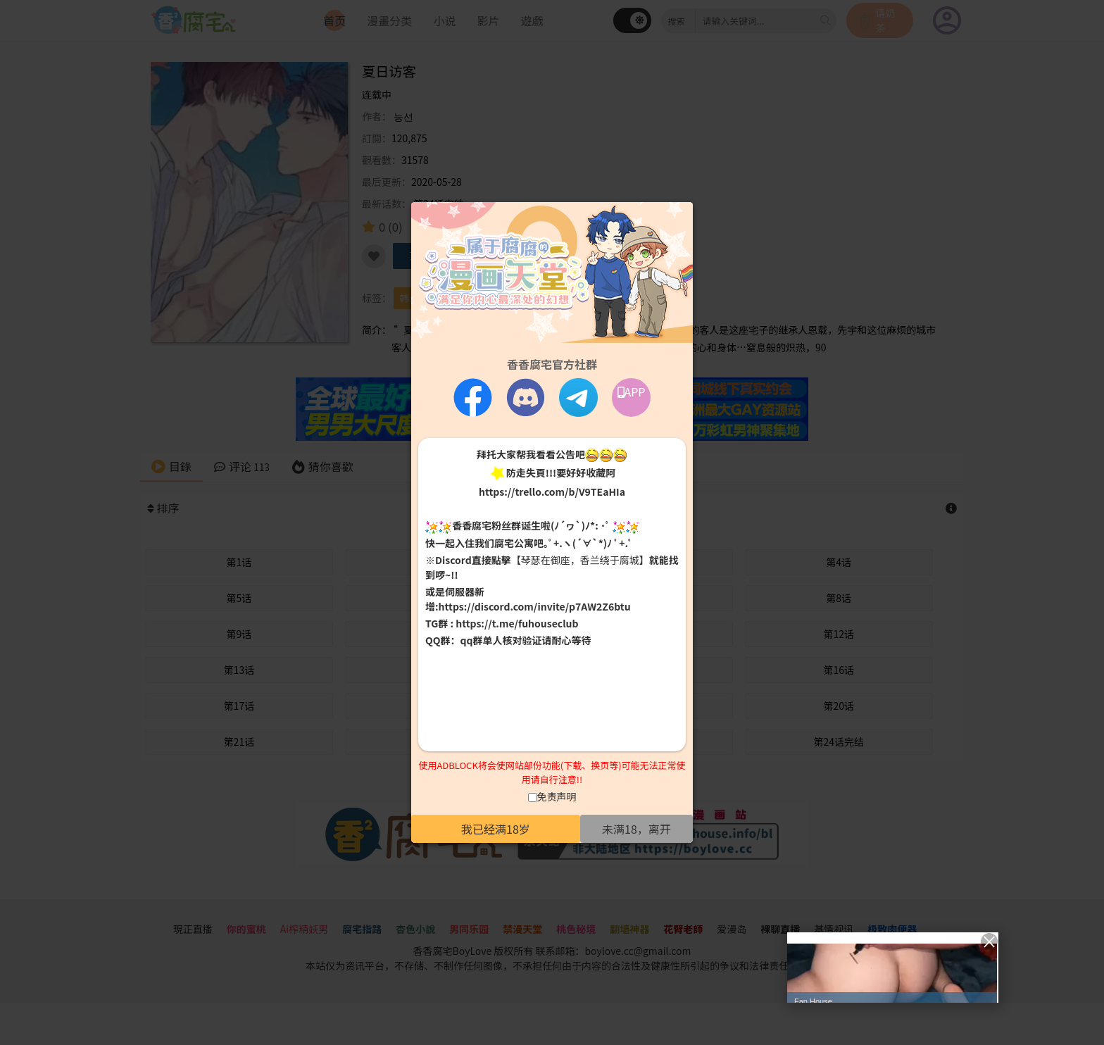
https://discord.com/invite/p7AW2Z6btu (535, 606)
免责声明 (557, 796)
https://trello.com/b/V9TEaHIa (552, 491)
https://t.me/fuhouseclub (517, 623)
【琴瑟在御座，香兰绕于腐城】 (580, 560)
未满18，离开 (636, 828)
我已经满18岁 (495, 828)
